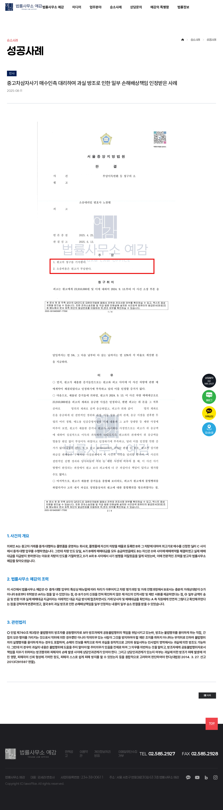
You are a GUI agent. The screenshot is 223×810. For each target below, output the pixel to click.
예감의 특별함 (159, 7)
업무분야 (95, 7)
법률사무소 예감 (53, 7)
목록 (207, 695)
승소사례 (116, 7)
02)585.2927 (209, 380)
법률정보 (183, 7)
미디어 (76, 7)
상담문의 (136, 7)
